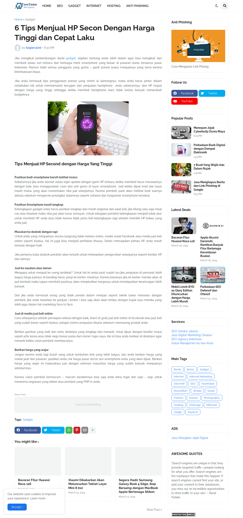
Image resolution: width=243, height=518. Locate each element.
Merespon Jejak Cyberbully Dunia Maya (209, 129)
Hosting (178, 404)
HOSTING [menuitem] (114, 6)
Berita (177, 369)
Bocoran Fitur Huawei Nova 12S (34, 482)
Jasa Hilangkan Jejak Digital (189, 438)
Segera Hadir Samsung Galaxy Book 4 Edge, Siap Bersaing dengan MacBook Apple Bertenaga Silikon (138, 486)
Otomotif (179, 383)
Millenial (211, 404)
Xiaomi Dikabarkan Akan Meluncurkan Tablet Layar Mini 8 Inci (87, 484)
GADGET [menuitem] (74, 6)
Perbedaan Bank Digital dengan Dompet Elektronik (209, 148)
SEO (193, 383)
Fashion (178, 397)
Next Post (153, 509)
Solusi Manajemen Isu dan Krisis (192, 343)
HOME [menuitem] (46, 6)
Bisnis (190, 369)
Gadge (178, 412)
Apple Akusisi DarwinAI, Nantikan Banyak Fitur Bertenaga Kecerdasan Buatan (211, 247)
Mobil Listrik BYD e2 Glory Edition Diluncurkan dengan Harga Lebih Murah (182, 294)
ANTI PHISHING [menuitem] (137, 6)
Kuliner (193, 397)
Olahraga (195, 404)
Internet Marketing (88, 404)
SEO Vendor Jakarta (184, 331)
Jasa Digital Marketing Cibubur (191, 335)
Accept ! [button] (17, 507)
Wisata (197, 390)
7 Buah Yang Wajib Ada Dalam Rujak (209, 166)
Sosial (211, 390)
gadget (71, 58)
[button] (216, 6)
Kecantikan (180, 390)
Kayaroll (193, 412)
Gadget (30, 19)
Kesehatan (208, 383)
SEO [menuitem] (60, 6)
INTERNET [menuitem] (93, 6)
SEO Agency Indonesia (186, 339)
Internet (179, 376)
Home (18, 19)
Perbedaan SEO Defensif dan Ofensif (210, 290)
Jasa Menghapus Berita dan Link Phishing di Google (209, 186)
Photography (212, 397)
